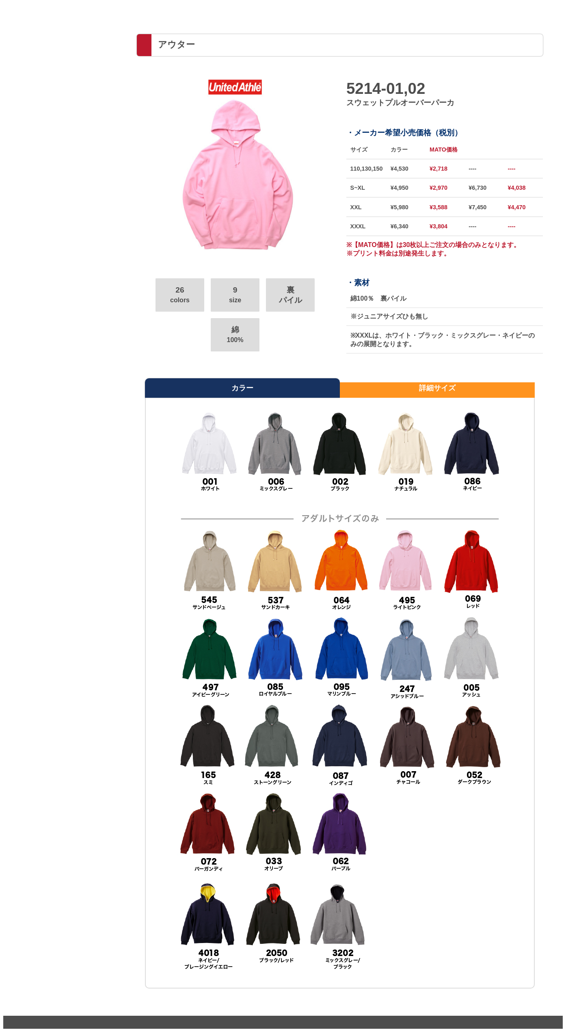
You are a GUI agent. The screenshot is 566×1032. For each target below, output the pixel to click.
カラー (242, 388)
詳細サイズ (437, 388)
